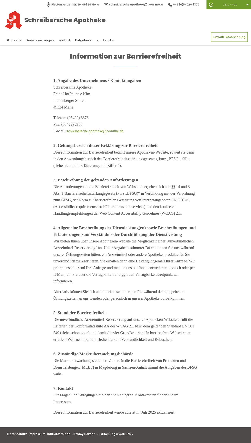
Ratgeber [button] (83, 40)
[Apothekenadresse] (72, 4)
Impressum (37, 434)
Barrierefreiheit (59, 434)
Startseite (14, 40)
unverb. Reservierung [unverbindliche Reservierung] (229, 37)
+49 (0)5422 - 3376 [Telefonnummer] (183, 4)
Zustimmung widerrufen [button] (115, 434)
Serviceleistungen (40, 40)
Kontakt (64, 40)
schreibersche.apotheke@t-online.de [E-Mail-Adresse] (133, 4)
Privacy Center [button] (84, 434)
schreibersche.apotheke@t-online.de (95, 131)
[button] (228, 4)
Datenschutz (17, 434)
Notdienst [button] (105, 40)
